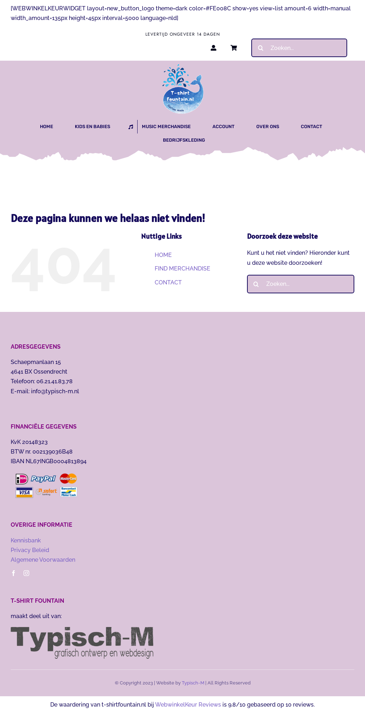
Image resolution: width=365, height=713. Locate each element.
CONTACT (168, 282)
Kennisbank (26, 540)
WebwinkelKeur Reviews (188, 704)
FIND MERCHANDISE (182, 268)
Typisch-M (193, 683)
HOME (163, 255)
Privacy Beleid (30, 550)
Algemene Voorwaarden (43, 559)
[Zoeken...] (299, 48)
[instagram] (26, 573)
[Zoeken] (260, 48)
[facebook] (13, 573)
